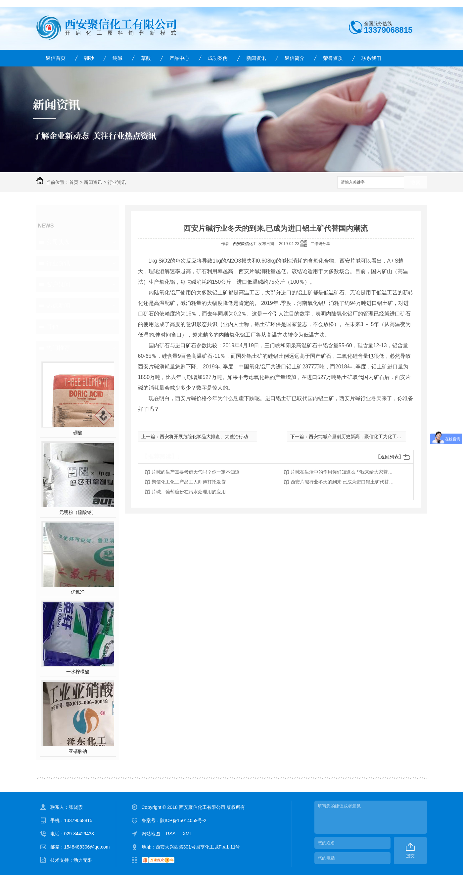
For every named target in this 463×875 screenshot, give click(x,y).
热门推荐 (58, 348)
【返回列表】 (389, 456)
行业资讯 (117, 182)
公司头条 (58, 242)
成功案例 (218, 58)
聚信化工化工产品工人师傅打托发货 (189, 481)
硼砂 (89, 58)
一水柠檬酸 (77, 671)
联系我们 (371, 58)
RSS (171, 833)
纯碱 (117, 58)
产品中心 (179, 58)
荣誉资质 (333, 58)
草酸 (146, 58)
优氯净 (78, 592)
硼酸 (77, 432)
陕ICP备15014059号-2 (183, 820)
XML (187, 833)
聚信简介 (294, 58)
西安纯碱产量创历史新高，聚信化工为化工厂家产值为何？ (369, 436)
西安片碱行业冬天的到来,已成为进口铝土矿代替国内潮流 (343, 481)
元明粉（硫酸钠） (77, 512)
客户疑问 (58, 284)
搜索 (415, 183)
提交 (410, 855)
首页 (73, 182)
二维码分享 (320, 243)
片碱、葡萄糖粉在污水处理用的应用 (189, 491)
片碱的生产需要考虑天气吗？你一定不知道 (196, 472)
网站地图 (151, 833)
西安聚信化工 (245, 243)
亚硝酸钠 (78, 751)
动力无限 (82, 860)
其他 (52, 326)
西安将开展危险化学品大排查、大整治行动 (204, 436)
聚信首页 (56, 58)
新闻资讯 (256, 58)
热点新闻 (58, 305)
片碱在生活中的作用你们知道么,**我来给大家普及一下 (343, 472)
